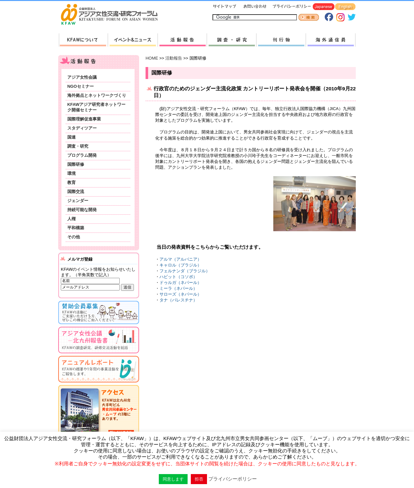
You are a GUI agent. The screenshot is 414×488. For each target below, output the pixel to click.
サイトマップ (225, 7)
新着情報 (133, 40)
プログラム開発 (82, 155)
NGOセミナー (80, 86)
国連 (71, 137)
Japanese (323, 7)
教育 (71, 182)
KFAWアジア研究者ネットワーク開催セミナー (96, 107)
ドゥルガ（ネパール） (180, 282)
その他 (73, 236)
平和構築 (75, 227)
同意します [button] (173, 479)
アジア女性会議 (82, 77)
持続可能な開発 (82, 209)
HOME (152, 58)
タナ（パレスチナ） (178, 300)
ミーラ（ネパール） (178, 288)
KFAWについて (83, 40)
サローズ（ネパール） (180, 294)
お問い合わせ (254, 7)
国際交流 (75, 191)
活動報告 (182, 40)
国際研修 (75, 164)
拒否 (199, 479)
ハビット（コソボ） (178, 276)
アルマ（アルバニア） (180, 259)
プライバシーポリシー (290, 7)
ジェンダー (77, 200)
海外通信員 (330, 40)
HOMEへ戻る (112, 15)
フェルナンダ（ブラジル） (184, 270)
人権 (71, 218)
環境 (71, 173)
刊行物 (281, 40)
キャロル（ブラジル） (180, 265)
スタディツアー (82, 128)
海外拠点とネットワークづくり (96, 95)
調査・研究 (231, 40)
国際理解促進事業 (84, 119)
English (345, 7)
